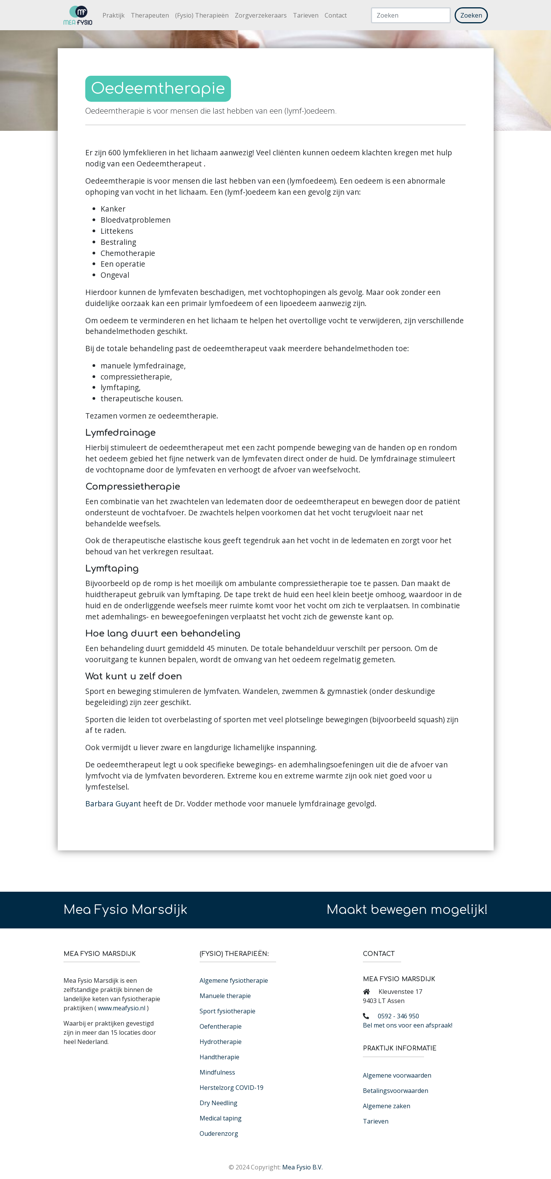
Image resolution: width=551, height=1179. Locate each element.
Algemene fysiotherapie (234, 980)
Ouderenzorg (219, 1133)
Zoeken (471, 15)
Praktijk (113, 15)
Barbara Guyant (113, 803)
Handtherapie (219, 1057)
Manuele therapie (225, 996)
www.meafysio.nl (121, 1008)
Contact (336, 15)
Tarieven (306, 15)
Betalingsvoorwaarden (395, 1090)
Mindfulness (217, 1072)
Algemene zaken (386, 1106)
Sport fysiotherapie (227, 1011)
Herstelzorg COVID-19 (231, 1087)
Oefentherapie (221, 1026)
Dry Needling (218, 1103)
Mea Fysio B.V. (302, 1167)
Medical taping (221, 1118)
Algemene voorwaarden (397, 1075)
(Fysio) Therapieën (202, 15)
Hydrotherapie (221, 1041)
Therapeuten (150, 15)
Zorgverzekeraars (261, 15)
